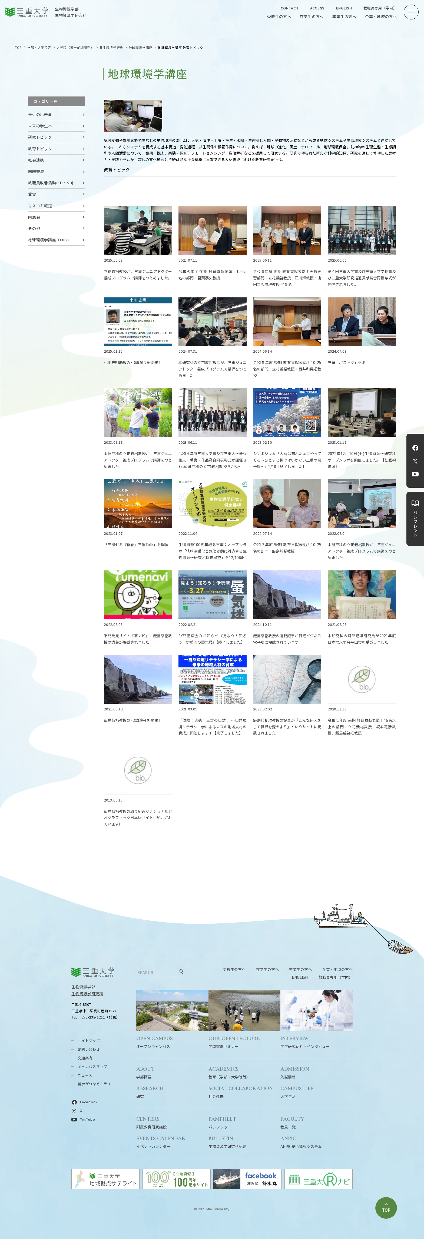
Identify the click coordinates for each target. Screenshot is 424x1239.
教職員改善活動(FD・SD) (51, 182)
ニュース (85, 1075)
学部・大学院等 (39, 47)
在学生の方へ (312, 16)
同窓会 (34, 217)
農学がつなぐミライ (94, 1083)
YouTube (415, 474)
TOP (18, 47)
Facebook (415, 448)
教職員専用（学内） (380, 8)
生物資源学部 (83, 987)
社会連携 (36, 160)
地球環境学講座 (141, 47)
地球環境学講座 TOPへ (49, 239)
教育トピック (40, 148)
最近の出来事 (40, 114)
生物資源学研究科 (87, 993)
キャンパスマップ (92, 1066)
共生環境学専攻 (111, 47)
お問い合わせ (89, 1049)
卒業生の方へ (344, 16)
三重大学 (92, 972)
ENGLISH (344, 8)
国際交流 (36, 171)
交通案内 (85, 1057)
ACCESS (317, 8)
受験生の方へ (279, 16)
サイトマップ (89, 1040)
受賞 (32, 194)
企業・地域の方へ (381, 16)
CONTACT (290, 8)
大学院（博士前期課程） (75, 47)
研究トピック (40, 137)
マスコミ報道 (40, 205)
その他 (34, 228)
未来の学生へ (40, 125)
